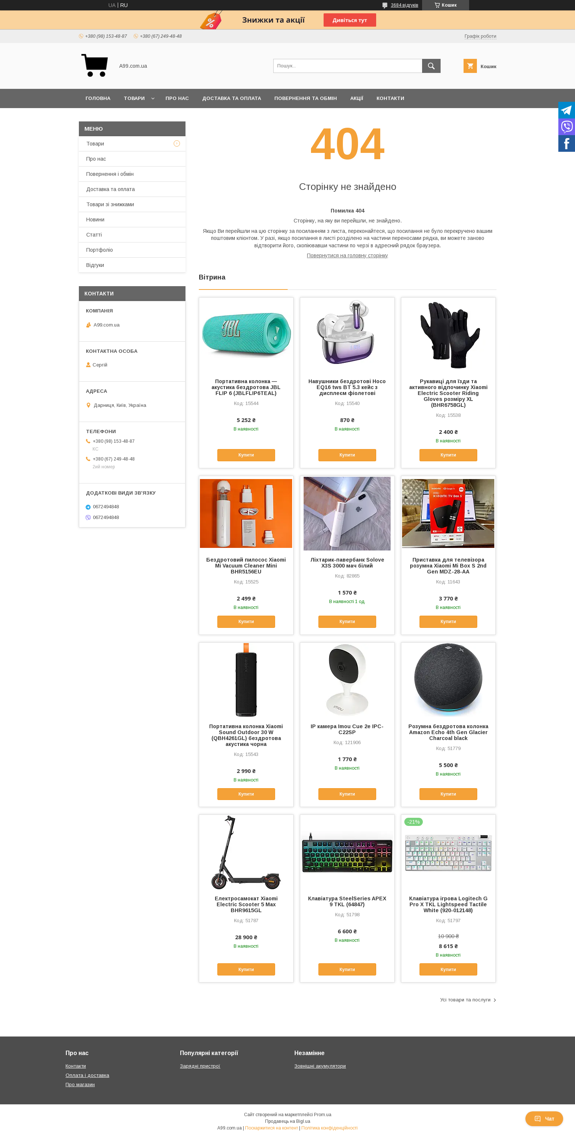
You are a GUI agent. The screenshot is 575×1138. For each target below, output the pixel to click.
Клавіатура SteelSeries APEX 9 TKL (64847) (347, 901)
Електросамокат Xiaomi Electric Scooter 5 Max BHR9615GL (246, 904)
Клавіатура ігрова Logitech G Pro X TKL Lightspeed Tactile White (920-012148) (448, 904)
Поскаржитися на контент (271, 1128)
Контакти (390, 98)
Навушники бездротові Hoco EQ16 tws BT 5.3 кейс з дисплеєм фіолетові (347, 387)
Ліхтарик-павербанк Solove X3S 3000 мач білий (347, 563)
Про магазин (80, 1084)
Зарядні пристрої (200, 1066)
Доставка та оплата (231, 98)
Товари (134, 98)
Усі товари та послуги (465, 1000)
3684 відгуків (404, 5)
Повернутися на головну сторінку (347, 255)
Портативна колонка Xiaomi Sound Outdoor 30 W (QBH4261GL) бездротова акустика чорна (246, 735)
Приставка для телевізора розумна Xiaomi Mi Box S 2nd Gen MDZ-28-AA (448, 566)
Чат (544, 1118)
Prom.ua (322, 1114)
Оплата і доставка (87, 1075)
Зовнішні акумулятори (320, 1066)
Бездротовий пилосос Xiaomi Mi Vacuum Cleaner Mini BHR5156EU (246, 566)
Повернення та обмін (305, 98)
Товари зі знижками (110, 204)
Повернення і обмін (110, 174)
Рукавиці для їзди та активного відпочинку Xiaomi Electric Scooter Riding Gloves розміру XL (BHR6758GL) (448, 393)
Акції (356, 98)
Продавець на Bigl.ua (287, 1121)
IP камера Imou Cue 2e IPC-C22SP (347, 729)
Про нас (177, 98)
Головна (98, 98)
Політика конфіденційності (329, 1128)
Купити (246, 455)
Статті (94, 235)
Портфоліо (99, 250)
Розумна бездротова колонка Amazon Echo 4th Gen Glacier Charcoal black (448, 732)
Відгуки (95, 265)
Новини (95, 219)
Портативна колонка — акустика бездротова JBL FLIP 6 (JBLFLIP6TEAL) (246, 387)
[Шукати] (431, 66)
